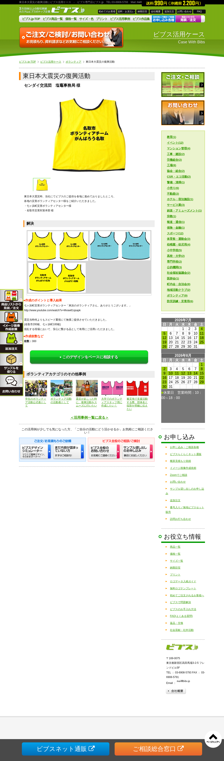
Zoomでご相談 (178, 475)
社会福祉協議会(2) (178, 272)
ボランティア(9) (177, 295)
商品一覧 (175, 546)
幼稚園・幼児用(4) (178, 244)
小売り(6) (173, 188)
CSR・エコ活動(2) (179, 176)
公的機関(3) (174, 267)
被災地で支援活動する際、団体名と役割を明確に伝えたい (138, 395)
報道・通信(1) (176, 222)
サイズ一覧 (176, 560)
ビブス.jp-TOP (31, 19)
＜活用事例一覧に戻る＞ (89, 417)
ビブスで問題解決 (180, 602)
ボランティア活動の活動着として (61, 392)
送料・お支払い (126, 11)
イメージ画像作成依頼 (183, 468)
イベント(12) (175, 142)
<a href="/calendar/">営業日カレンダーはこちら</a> (183, 370)
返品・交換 (176, 623)
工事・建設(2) (176, 154)
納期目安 (142, 11)
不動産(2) (173, 193)
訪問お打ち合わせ (180, 519)
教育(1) (171, 137)
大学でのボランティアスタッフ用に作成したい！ (112, 393)
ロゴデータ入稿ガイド (183, 581)
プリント (101, 19)
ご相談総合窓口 (158, 748)
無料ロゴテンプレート (183, 588)
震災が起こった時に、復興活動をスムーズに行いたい (87, 393)
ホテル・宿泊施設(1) (180, 199)
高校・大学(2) (176, 256)
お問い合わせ (184, 11)
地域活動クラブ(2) (178, 289)
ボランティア (73, 61)
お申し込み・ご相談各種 (184, 447)
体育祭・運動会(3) (178, 238)
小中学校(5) (174, 250)
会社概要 (156, 11)
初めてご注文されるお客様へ (187, 595)
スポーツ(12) (175, 233)
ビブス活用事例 (120, 19)
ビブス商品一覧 (53, 19)
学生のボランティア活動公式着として (36, 393)
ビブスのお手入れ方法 (183, 609)
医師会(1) (173, 278)
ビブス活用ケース (50, 61)
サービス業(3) (176, 205)
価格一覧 (71, 19)
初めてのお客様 (107, 11)
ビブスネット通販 (66, 748)
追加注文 (169, 11)
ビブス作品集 (141, 19)
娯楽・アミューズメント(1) (184, 210)
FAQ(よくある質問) (181, 616)
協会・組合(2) (176, 171)
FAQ (199, 11)
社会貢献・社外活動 (182, 630)
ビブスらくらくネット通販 (185, 454)
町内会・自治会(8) (178, 284)
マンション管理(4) (178, 148)
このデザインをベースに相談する (89, 357)
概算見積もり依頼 (180, 461)
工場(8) (171, 165)
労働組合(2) (174, 159)
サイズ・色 (86, 19)
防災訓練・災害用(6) (180, 301)
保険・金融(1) (176, 227)
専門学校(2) (174, 261)
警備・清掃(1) (176, 182)
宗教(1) (171, 216)
